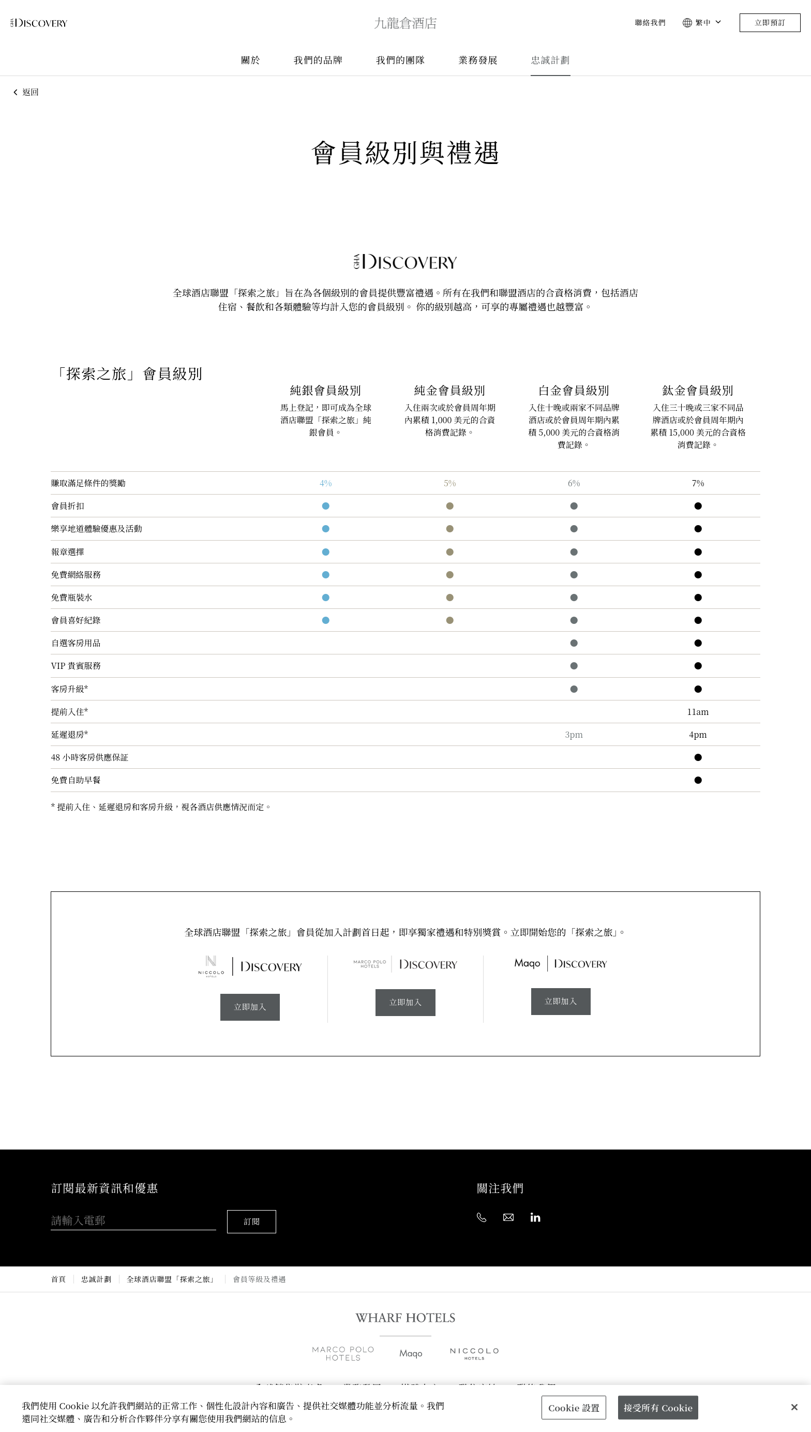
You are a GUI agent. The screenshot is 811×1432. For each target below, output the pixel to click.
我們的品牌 (318, 60)
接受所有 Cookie (658, 1406)
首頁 (58, 1273)
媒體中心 (420, 1383)
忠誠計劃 (550, 60)
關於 (250, 60)
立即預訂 (770, 22)
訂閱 (253, 1216)
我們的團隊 (400, 60)
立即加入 (250, 1007)
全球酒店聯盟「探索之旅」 (172, 1273)
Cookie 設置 (573, 1406)
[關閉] (794, 1407)
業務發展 (478, 60)
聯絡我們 (650, 22)
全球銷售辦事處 (289, 1383)
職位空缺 (478, 1383)
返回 (24, 92)
